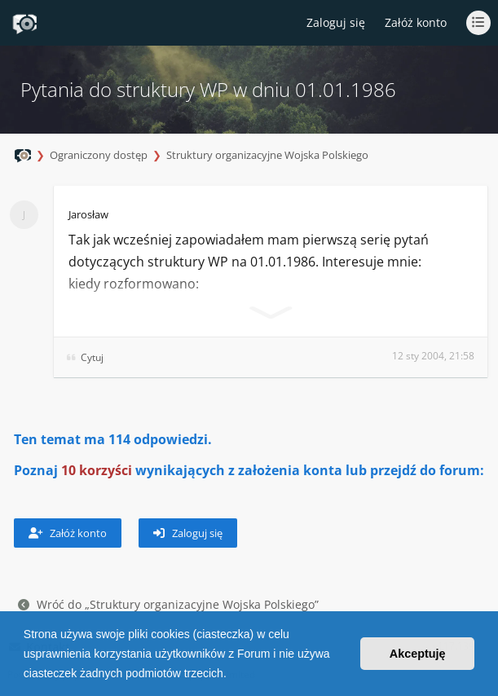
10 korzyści (96, 470)
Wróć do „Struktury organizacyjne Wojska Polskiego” (168, 604)
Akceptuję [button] (418, 653)
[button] (232, 674)
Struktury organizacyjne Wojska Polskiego (267, 155)
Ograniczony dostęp (99, 155)
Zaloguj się (188, 533)
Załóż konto (416, 22)
